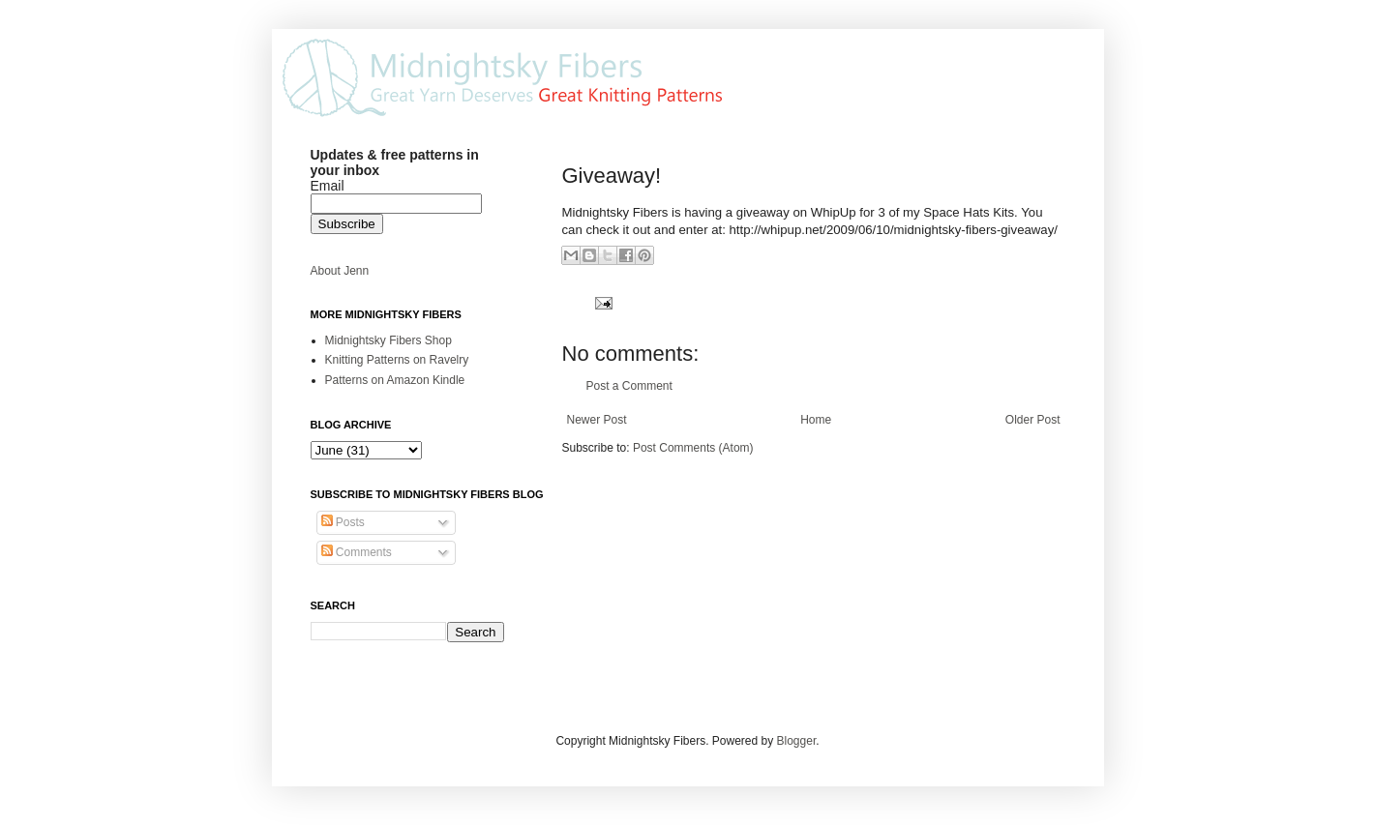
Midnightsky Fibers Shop (388, 340)
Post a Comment (629, 386)
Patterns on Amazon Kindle (395, 380)
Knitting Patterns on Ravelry (397, 360)
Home (815, 420)
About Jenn (340, 271)
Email (327, 185)
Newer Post (597, 420)
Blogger (797, 741)
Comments (356, 552)
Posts (343, 522)
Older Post (1033, 420)
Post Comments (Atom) (693, 448)
